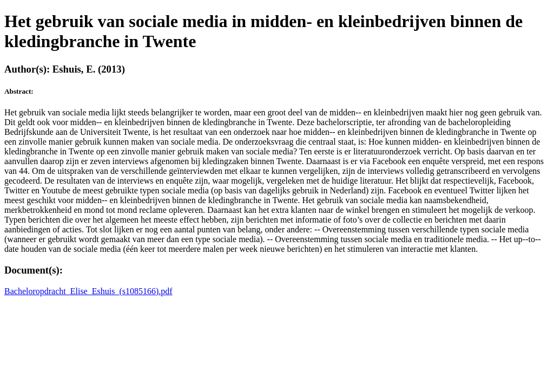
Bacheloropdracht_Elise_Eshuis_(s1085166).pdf (88, 291)
